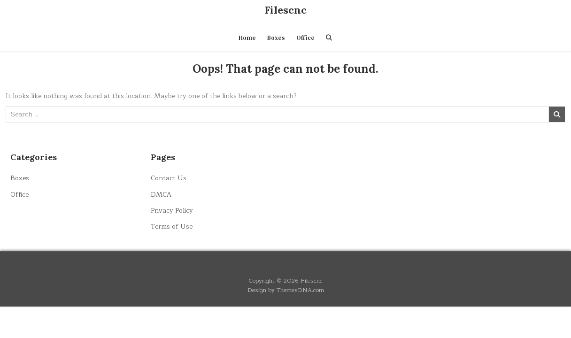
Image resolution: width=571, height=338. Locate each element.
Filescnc (285, 9)
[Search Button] (329, 37)
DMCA (161, 194)
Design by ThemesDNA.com (285, 290)
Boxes (276, 38)
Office (305, 38)
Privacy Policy (172, 210)
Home (247, 38)
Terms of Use (172, 226)
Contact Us (168, 178)
